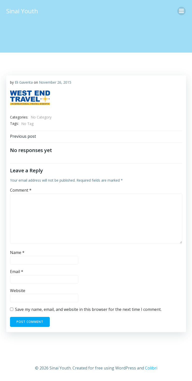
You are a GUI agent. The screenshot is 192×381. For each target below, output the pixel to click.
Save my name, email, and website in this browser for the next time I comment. (88, 309)
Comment (20, 190)
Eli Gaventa (23, 82)
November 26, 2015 (55, 82)
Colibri (151, 367)
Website (17, 290)
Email (16, 271)
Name (17, 252)
